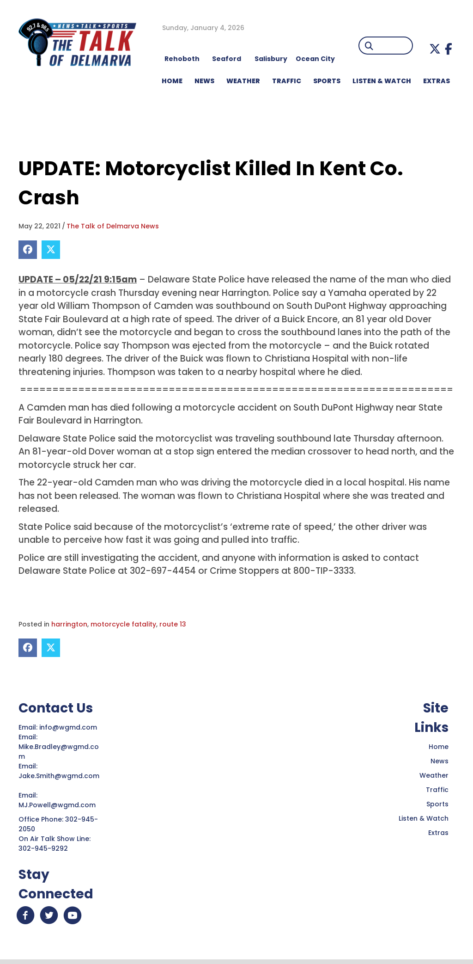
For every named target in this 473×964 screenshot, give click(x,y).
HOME (172, 81)
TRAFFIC (286, 81)
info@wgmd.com (69, 727)
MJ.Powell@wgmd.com (58, 805)
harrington (69, 624)
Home (439, 746)
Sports (326, 81)
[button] (435, 49)
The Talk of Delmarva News (113, 226)
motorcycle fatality (123, 624)
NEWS (204, 81)
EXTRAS (436, 81)
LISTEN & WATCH (381, 81)
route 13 (172, 624)
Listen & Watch (424, 818)
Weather (434, 775)
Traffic (437, 789)
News (440, 761)
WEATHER (243, 81)
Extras (438, 832)
